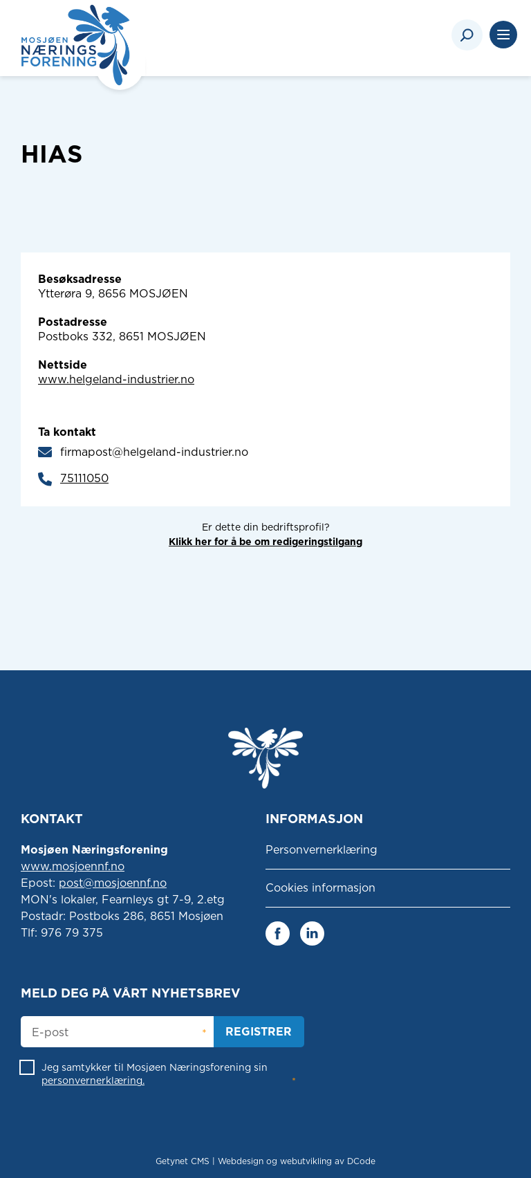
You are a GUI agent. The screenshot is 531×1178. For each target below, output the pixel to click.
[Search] (467, 34)
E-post (50, 1032)
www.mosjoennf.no (72, 866)
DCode (361, 1161)
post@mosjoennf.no (113, 883)
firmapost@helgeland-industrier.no (154, 452)
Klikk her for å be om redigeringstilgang (265, 541)
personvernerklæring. (93, 1080)
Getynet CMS (182, 1161)
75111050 (84, 478)
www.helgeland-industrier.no (116, 379)
